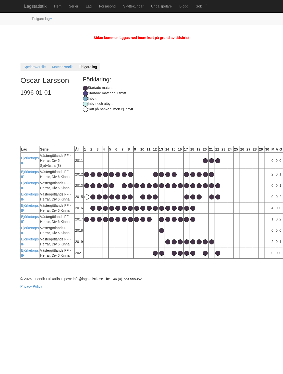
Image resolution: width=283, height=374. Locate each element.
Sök (199, 6)
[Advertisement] (213, 106)
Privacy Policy (31, 286)
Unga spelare (161, 6)
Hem (58, 6)
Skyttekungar (133, 6)
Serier (73, 6)
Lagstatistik (35, 6)
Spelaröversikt (35, 67)
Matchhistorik (62, 67)
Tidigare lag (42, 19)
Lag (88, 6)
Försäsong (107, 6)
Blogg (183, 6)
